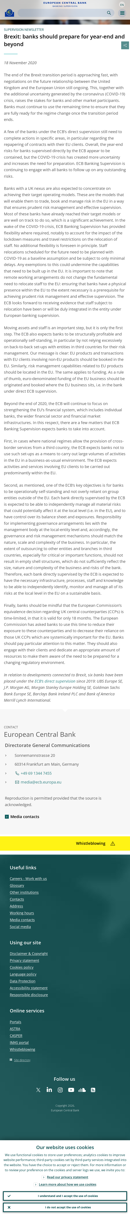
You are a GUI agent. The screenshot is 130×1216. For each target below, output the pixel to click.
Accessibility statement (29, 988)
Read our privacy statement (67, 1177)
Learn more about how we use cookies (67, 1184)
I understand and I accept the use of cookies (68, 1196)
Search (109, 12)
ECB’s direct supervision (55, 681)
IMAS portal (19, 1042)
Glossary (17, 885)
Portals (15, 1021)
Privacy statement (24, 960)
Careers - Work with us (28, 878)
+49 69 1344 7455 (36, 773)
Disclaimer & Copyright (29, 953)
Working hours (22, 913)
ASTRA (15, 1028)
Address (16, 906)
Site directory (22, 1060)
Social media (20, 926)
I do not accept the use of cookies (68, 1207)
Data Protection (22, 981)
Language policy (23, 974)
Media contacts (24, 816)
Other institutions (24, 892)
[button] (122, 4)
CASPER (16, 1035)
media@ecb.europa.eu (41, 782)
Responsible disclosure (29, 994)
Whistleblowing (22, 1049)
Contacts (17, 899)
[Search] (63, 12)
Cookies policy (21, 967)
